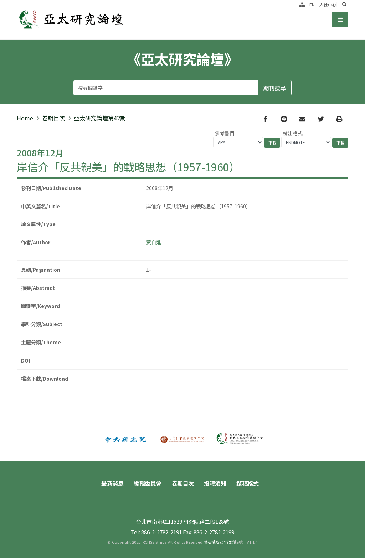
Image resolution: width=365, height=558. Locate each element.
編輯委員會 (147, 483)
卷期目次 (53, 118)
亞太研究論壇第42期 (100, 118)
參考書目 (225, 133)
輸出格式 (293, 133)
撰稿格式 (247, 483)
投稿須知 (215, 483)
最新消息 (112, 483)
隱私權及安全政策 (219, 542)
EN (312, 4)
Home (25, 118)
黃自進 (153, 242)
